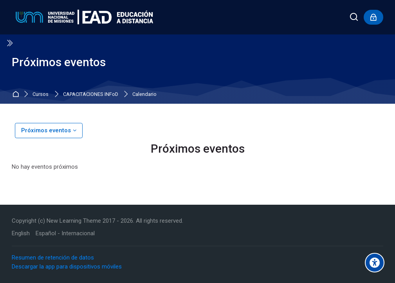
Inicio (17, 94)
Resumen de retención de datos (53, 257)
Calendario (144, 94)
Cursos (40, 94)
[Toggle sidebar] (9, 43)
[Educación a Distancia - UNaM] (82, 17)
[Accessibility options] (374, 262)
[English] (21, 233)
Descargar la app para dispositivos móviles (67, 266)
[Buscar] (354, 17)
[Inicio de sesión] (373, 17)
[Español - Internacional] (65, 233)
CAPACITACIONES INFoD (90, 94)
